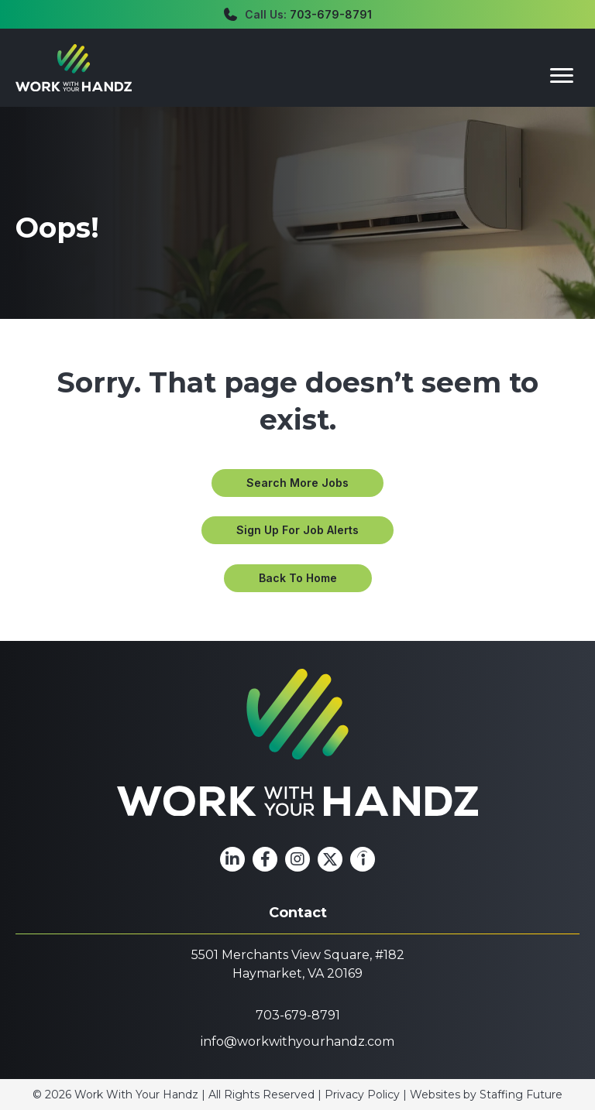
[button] (297, 483)
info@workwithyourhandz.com (297, 1041)
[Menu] (562, 76)
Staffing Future (521, 1094)
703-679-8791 (331, 14)
